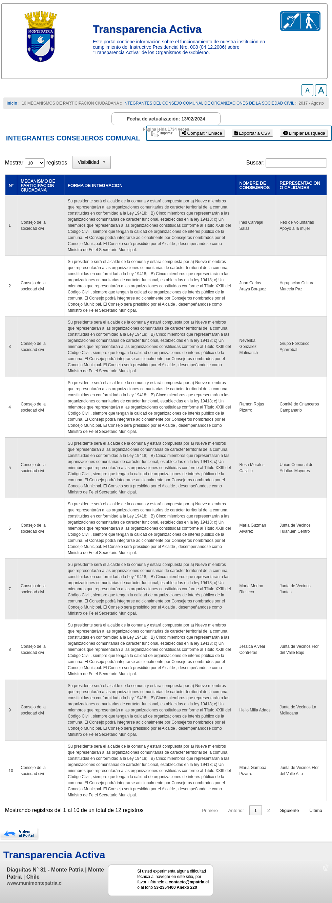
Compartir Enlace (202, 133)
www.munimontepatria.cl (35, 883)
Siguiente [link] (289, 810)
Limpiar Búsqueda (304, 133)
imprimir (166, 133)
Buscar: (255, 163)
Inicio (11, 103)
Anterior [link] (236, 810)
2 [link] (268, 810)
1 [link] (255, 810)
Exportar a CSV (252, 133)
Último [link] (315, 810)
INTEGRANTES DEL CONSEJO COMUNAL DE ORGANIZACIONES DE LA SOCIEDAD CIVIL (208, 103)
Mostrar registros (36, 163)
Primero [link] (210, 810)
